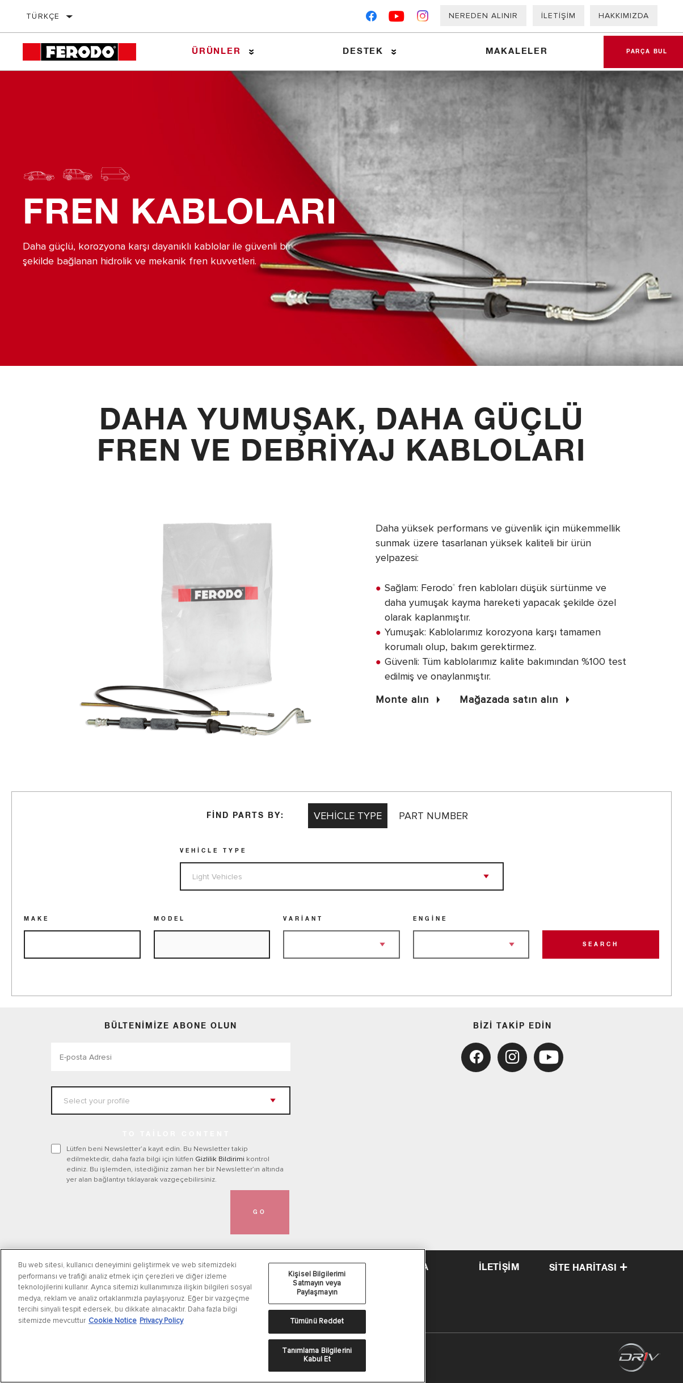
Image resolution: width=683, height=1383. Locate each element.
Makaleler (517, 51)
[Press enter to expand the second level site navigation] (251, 52)
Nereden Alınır (483, 15)
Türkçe (43, 16)
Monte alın (402, 699)
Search (601, 944)
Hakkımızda (623, 15)
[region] (212, 1316)
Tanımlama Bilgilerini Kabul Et (317, 1355)
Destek (363, 51)
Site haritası (588, 1267)
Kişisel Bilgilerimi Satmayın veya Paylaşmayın (316, 1283)
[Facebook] (371, 18)
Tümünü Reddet (317, 1321)
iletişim (499, 1267)
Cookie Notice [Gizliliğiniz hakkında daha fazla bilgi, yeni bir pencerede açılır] (112, 1320)
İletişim (558, 15)
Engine (430, 919)
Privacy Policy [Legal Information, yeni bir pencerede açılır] (161, 1320)
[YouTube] (397, 18)
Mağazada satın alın (508, 699)
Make (36, 919)
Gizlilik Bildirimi (219, 1158)
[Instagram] (423, 18)
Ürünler (216, 51)
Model (169, 919)
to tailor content (176, 1134)
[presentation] (137, 1212)
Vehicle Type (213, 851)
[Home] (86, 52)
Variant (303, 919)
